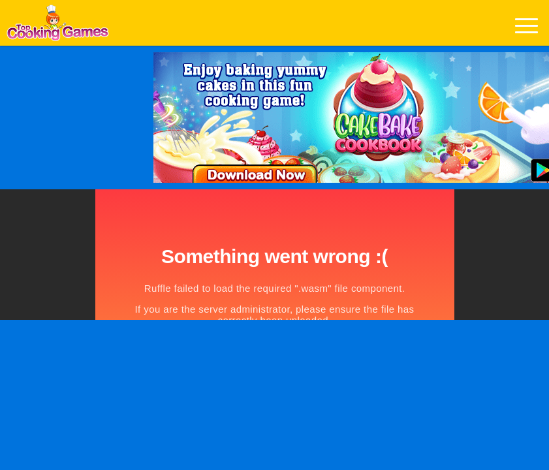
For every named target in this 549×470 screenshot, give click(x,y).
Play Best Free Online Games (58, 26)
